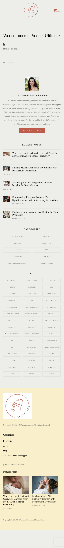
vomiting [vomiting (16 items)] (51, 367)
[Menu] (58, 10)
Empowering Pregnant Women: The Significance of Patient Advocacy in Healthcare (36, 199)
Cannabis (17, 250)
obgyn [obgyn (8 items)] (31, 340)
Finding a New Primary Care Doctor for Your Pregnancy (35, 213)
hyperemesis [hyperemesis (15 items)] (51, 307)
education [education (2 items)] (51, 294)
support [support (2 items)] (51, 360)
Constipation (17, 256)
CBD (46, 250)
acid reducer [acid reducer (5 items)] (12, 280)
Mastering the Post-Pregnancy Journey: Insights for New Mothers (32, 184)
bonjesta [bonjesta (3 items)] (51, 280)
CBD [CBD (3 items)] (51, 287)
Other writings (32, 131)
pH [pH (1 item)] (12, 347)
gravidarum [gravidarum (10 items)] (12, 307)
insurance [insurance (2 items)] (12, 320)
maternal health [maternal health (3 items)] (51, 320)
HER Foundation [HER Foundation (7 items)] (32, 307)
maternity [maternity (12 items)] (12, 327)
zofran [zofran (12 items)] (51, 374)
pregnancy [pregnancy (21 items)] (12, 354)
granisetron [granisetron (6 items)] (51, 300)
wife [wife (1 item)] (12, 374)
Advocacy (47, 236)
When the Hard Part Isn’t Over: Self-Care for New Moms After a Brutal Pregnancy (35, 154)
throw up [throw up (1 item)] (32, 367)
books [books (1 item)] (12, 287)
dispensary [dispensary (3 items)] (32, 294)
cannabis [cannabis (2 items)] (32, 287)
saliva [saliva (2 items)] (12, 360)
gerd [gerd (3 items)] (32, 300)
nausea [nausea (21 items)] (51, 334)
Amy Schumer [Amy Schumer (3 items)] (32, 280)
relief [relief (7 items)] (51, 354)
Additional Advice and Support (15, 456)
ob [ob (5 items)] (12, 340)
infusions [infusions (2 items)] (51, 314)
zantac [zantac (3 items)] (32, 374)
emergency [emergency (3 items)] (12, 300)
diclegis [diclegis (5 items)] (12, 294)
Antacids (17, 243)
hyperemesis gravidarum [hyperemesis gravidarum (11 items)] (12, 314)
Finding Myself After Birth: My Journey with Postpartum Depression (34, 169)
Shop (5, 451)
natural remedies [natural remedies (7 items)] (32, 334)
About (5, 446)
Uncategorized (47, 263)
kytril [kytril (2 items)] (31, 320)
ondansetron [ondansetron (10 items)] (51, 340)
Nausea (47, 256)
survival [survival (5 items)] (12, 367)
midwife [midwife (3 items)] (51, 327)
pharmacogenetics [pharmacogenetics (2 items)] (51, 347)
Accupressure (17, 236)
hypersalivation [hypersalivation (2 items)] (31, 314)
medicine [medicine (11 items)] (31, 327)
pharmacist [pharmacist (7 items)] (31, 347)
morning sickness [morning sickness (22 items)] (12, 334)
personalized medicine (17, 263)
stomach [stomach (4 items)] (31, 360)
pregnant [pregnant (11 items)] (32, 354)
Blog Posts (46, 243)
